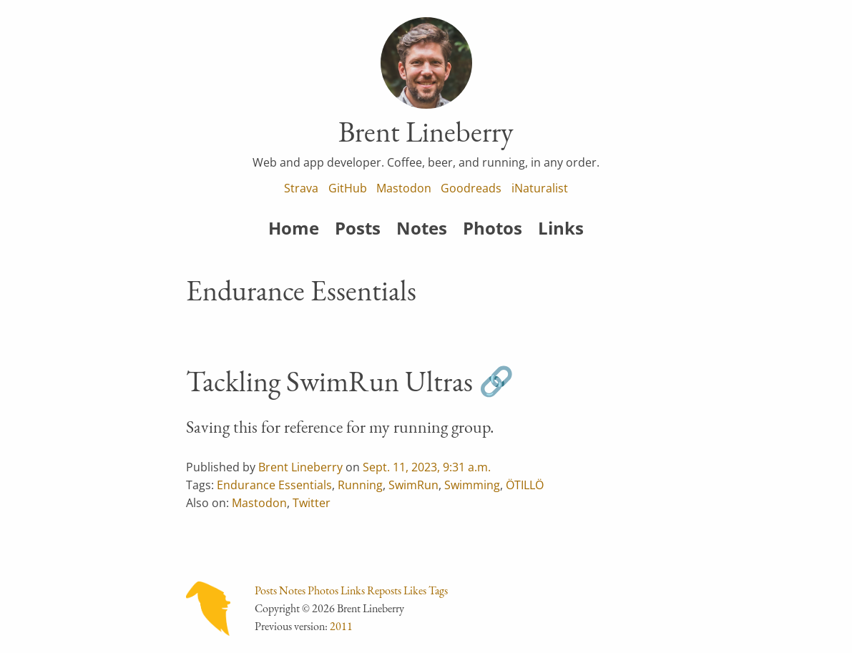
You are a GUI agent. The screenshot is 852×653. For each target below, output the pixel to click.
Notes (421, 228)
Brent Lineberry (300, 467)
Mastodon (403, 188)
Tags (438, 590)
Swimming (472, 485)
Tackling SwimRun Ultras (329, 381)
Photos (492, 228)
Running (360, 485)
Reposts (384, 590)
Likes (414, 590)
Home (293, 228)
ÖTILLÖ (525, 485)
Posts (358, 228)
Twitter (311, 503)
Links (561, 228)
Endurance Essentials (274, 485)
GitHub (347, 188)
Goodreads (471, 188)
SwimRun (413, 485)
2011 (341, 626)
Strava (301, 188)
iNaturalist (539, 188)
